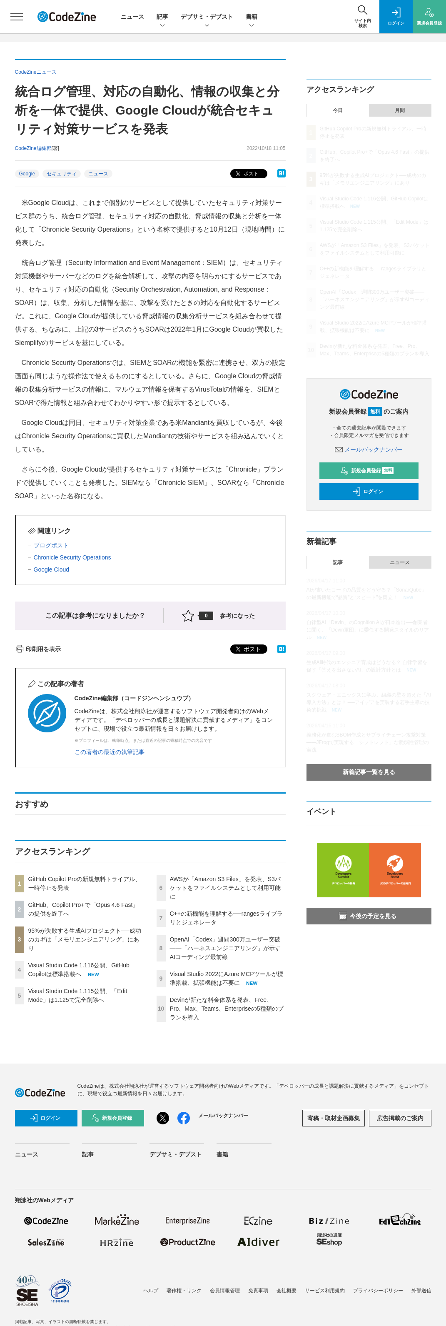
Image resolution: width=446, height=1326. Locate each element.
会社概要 (287, 1291)
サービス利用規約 (325, 1291)
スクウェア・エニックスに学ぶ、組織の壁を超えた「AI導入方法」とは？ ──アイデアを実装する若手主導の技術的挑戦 (368, 702)
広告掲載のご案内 (400, 1118)
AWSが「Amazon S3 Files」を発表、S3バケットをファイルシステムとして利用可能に (225, 888)
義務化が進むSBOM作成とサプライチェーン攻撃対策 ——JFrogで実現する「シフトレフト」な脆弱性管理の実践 (367, 742)
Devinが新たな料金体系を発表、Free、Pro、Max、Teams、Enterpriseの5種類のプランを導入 (227, 1008)
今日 (338, 110)
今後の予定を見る (367, 916)
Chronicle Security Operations (72, 557)
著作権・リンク (184, 1291)
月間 (400, 110)
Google (27, 174)
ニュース (132, 16)
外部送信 (421, 1291)
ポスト (246, 174)
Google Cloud (52, 569)
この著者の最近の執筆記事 (110, 752)
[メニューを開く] (16, 16)
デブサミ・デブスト (207, 17)
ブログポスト (51, 545)
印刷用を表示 (38, 649)
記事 (162, 17)
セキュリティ (62, 174)
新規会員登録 (367, 471)
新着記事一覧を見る (369, 772)
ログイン (367, 491)
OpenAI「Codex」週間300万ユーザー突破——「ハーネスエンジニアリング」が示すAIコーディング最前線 (225, 948)
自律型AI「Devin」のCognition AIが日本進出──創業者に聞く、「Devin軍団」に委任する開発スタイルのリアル (367, 629)
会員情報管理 (225, 1291)
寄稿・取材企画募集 (333, 1118)
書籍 (251, 17)
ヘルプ (150, 1291)
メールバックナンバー (369, 449)
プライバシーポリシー (378, 1291)
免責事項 (258, 1291)
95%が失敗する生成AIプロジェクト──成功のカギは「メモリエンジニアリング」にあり (84, 939)
